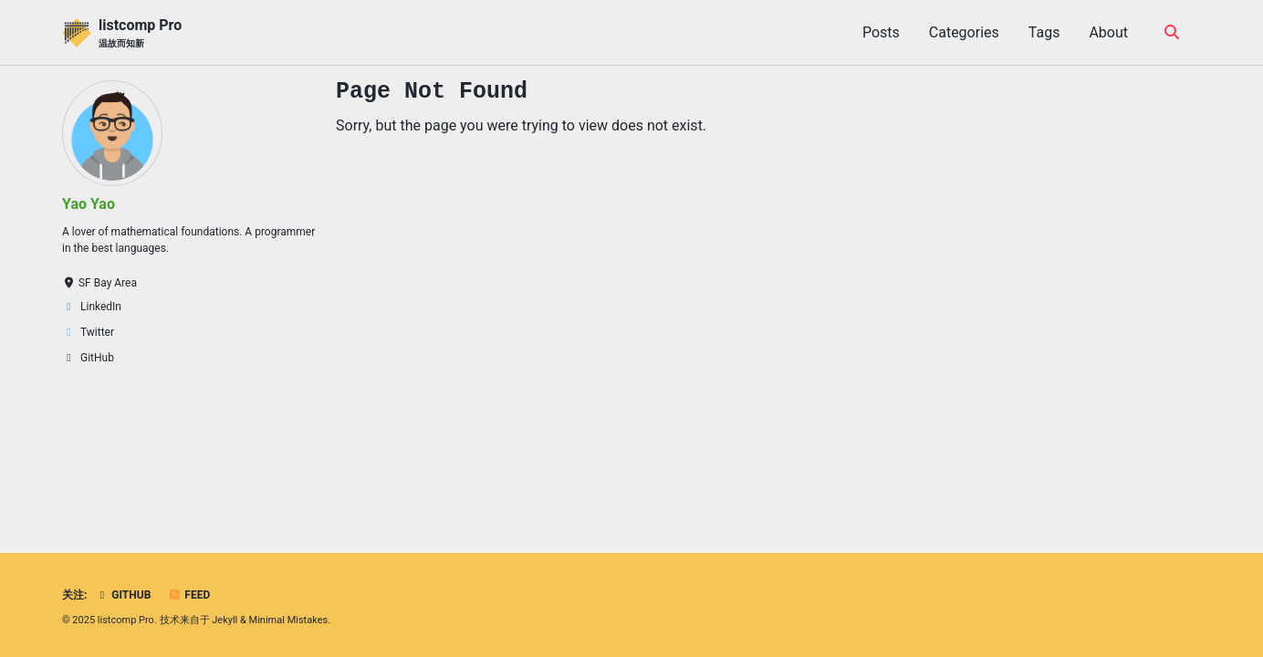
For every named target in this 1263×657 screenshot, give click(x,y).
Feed (189, 595)
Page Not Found (431, 91)
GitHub (123, 595)
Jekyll (224, 620)
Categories (964, 32)
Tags (1044, 32)
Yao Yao (88, 204)
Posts (881, 32)
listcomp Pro (140, 33)
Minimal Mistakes (289, 620)
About (1108, 32)
